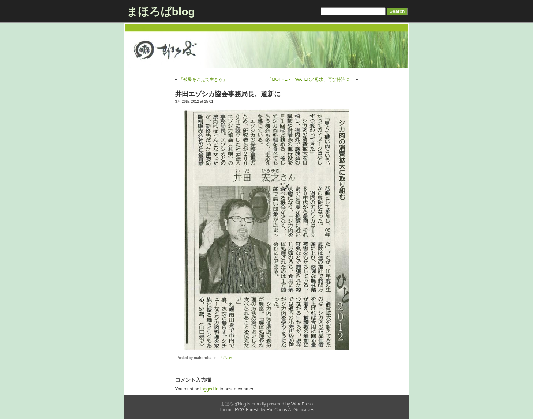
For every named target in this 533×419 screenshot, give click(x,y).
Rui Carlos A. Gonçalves (290, 409)
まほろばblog (161, 11)
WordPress (302, 404)
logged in (209, 389)
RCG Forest (246, 409)
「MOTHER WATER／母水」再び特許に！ (310, 79)
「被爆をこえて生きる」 (203, 79)
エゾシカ (224, 358)
